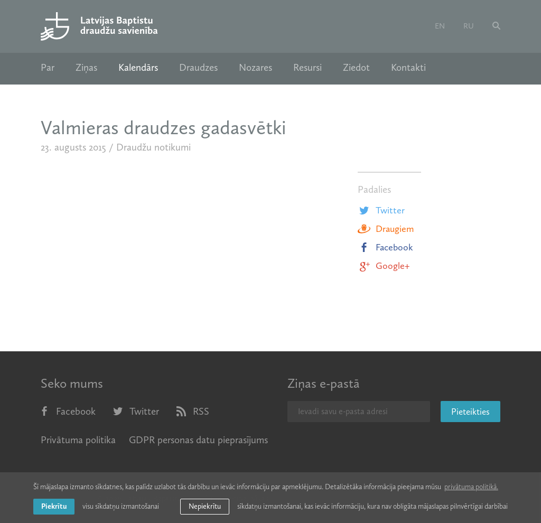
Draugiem (386, 228)
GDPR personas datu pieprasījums (198, 440)
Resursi (307, 67)
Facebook (385, 247)
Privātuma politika (78, 440)
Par (47, 67)
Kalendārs (138, 67)
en (440, 26)
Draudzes (198, 67)
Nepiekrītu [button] (205, 506)
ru (468, 26)
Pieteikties (470, 411)
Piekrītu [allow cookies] (54, 506)
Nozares (255, 67)
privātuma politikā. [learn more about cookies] (471, 486)
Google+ (383, 265)
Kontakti (408, 67)
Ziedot (356, 67)
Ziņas (86, 67)
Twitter (381, 210)
